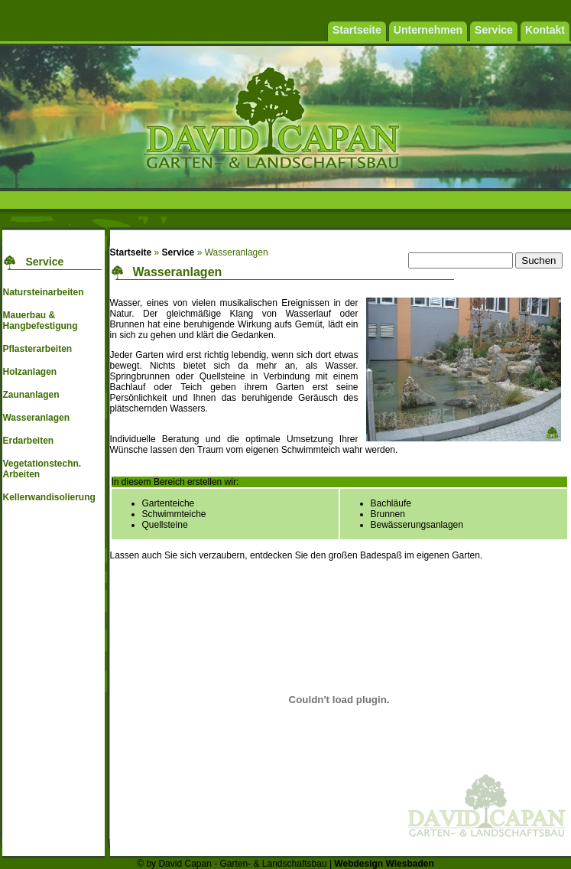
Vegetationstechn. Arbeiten (41, 469)
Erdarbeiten (28, 440)
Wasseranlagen (36, 417)
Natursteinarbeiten (42, 292)
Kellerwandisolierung (48, 497)
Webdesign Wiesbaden (383, 863)
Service (178, 252)
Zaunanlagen (30, 394)
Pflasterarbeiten (37, 348)
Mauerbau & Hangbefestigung (39, 320)
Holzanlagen (29, 371)
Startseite (131, 252)
